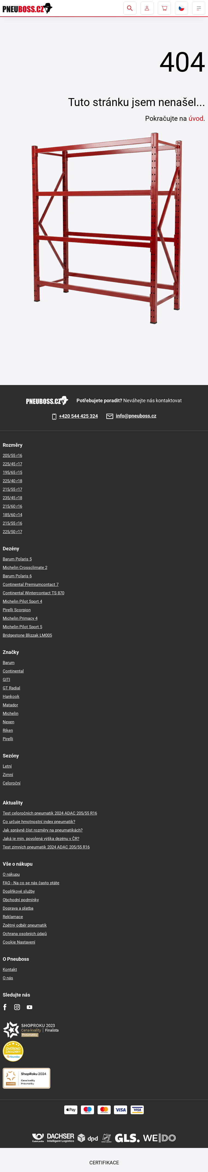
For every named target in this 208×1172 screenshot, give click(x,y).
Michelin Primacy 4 (20, 618)
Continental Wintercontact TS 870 (33, 593)
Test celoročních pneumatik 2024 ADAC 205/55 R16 (50, 813)
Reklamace (13, 916)
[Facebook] (5, 1007)
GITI (6, 679)
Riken (8, 730)
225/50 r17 (12, 531)
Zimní (8, 774)
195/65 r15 (12, 472)
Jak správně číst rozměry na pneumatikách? (43, 830)
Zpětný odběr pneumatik (25, 925)
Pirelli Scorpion (17, 609)
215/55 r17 (12, 489)
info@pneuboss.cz (136, 416)
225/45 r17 (12, 464)
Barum (8, 662)
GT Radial (11, 688)
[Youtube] (29, 1007)
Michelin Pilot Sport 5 (22, 626)
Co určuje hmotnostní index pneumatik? (39, 821)
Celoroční (11, 783)
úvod (196, 118)
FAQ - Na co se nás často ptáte (31, 882)
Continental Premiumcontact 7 (30, 584)
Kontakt (10, 969)
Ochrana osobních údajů (25, 933)
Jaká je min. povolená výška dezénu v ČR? (41, 838)
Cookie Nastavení (19, 942)
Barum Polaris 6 (17, 576)
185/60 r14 (12, 514)
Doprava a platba (18, 908)
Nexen (8, 721)
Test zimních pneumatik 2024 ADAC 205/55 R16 (46, 847)
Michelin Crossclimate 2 (25, 567)
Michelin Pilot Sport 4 (22, 601)
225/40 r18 (12, 480)
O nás (8, 978)
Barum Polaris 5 (17, 559)
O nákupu (11, 874)
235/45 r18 (12, 497)
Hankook (11, 696)
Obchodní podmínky (21, 899)
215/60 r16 (12, 506)
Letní (7, 766)
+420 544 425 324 (78, 416)
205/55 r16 (12, 455)
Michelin (10, 713)
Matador (10, 705)
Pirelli (8, 738)
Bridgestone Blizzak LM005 (27, 635)
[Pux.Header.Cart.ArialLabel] (164, 8)
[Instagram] (17, 1007)
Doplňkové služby (19, 891)
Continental (13, 671)
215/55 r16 (12, 523)
